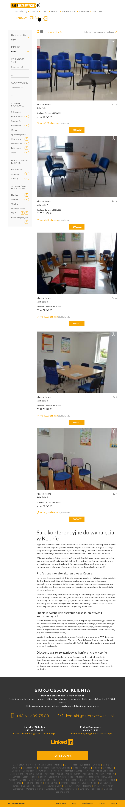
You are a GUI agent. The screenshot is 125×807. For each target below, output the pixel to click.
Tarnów (68, 786)
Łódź (70, 777)
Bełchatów (18, 765)
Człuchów (44, 768)
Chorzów (15, 768)
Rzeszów (75, 783)
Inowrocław (56, 771)
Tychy (97, 786)
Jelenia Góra (16, 774)
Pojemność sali (17, 60)
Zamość (108, 789)
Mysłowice (81, 777)
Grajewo (43, 771)
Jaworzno (89, 771)
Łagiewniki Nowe (57, 777)
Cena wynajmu (19, 83)
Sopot (94, 783)
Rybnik (64, 783)
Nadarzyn (94, 777)
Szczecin (37, 786)
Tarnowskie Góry (53, 786)
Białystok (31, 765)
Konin (77, 774)
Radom (39, 783)
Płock (113, 780)
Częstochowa (30, 768)
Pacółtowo (58, 780)
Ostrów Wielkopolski (39, 780)
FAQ (74, 803)
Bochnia (59, 765)
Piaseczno (71, 780)
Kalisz (39, 774)
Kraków (110, 774)
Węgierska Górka (34, 789)
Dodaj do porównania (113, 41)
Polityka (97, 11)
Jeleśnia (30, 774)
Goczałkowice (30, 771)
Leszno (26, 777)
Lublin (43, 777)
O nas (45, 11)
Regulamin (61, 803)
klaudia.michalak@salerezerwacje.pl (34, 733)
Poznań (18, 783)
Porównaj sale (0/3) (54, 32)
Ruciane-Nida (52, 783)
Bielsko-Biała (45, 765)
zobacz (77, 130)
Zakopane (97, 789)
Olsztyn (13, 780)
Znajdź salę (20, 11)
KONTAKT (21, 18)
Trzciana (87, 786)
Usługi (54, 11)
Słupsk (85, 783)
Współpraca (68, 11)
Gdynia (87, 768)
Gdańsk (77, 768)
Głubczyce (108, 768)
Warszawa (18, 789)
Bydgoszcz (85, 765)
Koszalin (100, 774)
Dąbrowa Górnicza (61, 768)
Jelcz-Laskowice (105, 771)
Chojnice (107, 765)
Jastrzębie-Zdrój (73, 771)
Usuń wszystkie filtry (18, 37)
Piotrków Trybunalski (96, 780)
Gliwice (96, 768)
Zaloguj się (45, 18)
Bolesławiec (71, 765)
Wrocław (84, 789)
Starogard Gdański (21, 786)
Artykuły (84, 11)
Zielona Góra (62, 792)
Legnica (16, 777)
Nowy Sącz (107, 777)
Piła (81, 780)
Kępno (60, 774)
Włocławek (51, 789)
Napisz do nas (62, 755)
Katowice (49, 774)
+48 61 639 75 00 (32, 715)
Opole (23, 780)
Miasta (34, 11)
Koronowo (88, 774)
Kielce (69, 774)
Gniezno (16, 771)
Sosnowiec (105, 783)
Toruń (77, 786)
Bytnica (96, 765)
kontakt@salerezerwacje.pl (90, 715)
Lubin (35, 777)
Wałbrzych (108, 786)
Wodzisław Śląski (68, 789)
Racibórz (28, 783)
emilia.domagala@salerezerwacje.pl (91, 733)
